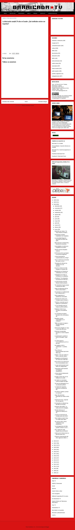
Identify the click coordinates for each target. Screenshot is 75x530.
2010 (55, 468)
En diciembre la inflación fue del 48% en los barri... (61, 404)
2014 (55, 460)
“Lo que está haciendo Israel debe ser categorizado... (61, 366)
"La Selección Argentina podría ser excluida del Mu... (61, 388)
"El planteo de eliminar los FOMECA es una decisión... (61, 265)
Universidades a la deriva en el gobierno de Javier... (61, 247)
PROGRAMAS (21, 13)
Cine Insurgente (56, 493)
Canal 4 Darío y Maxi (57, 491)
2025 (55, 202)
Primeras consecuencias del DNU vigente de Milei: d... (61, 437)
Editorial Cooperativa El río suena (60, 496)
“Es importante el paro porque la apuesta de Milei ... (62, 285)
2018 (55, 451)
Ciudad (53, 43)
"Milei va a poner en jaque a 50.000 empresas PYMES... (61, 324)
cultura (53, 48)
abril (56, 223)
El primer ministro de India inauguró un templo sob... (61, 268)
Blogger (47, 527)
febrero (57, 227)
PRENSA (35, 13)
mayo (56, 221)
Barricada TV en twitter (57, 143)
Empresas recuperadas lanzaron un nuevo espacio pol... (62, 333)
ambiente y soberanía (57, 40)
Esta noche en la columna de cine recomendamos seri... (62, 362)
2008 (55, 472)
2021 (55, 445)
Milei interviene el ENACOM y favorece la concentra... (62, 243)
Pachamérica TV (56, 507)
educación (54, 55)
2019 (55, 449)
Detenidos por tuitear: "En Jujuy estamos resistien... (61, 232)
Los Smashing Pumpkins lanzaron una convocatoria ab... (62, 315)
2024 (55, 204)
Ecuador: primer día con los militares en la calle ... (61, 377)
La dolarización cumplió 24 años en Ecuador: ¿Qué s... (61, 337)
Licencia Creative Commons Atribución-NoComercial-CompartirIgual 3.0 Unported (62, 97)
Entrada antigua (43, 101)
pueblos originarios (56, 73)
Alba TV (54, 481)
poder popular (55, 71)
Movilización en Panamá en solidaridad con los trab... (61, 272)
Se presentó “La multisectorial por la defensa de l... (62, 292)
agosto (56, 214)
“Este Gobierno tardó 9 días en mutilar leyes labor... (61, 419)
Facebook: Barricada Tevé (58, 153)
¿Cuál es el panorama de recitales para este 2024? (61, 415)
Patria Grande (55, 68)
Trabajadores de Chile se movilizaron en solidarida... (62, 275)
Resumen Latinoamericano (58, 512)
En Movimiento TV (56, 498)
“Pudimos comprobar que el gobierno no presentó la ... (61, 303)
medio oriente (55, 63)
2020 (55, 447)
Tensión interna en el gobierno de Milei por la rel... (61, 411)
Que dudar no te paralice (58, 510)
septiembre (58, 212)
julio (56, 216)
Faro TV (54, 505)
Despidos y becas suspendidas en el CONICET (60, 320)
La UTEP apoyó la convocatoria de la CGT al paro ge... (61, 342)
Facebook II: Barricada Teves (59, 156)
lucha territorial (55, 61)
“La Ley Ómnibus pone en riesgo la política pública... (61, 306)
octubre (57, 210)
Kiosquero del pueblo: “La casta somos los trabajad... (62, 407)
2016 (55, 455)
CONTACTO (42, 13)
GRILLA (29, 13)
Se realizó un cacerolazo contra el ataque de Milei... (62, 380)
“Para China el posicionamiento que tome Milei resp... (61, 351)
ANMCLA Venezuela (57, 483)
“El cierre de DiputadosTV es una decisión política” (62, 384)
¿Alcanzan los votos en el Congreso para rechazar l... (62, 299)
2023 (55, 441)
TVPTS (53, 515)
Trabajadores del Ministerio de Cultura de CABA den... (62, 359)
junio (56, 218)
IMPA (53, 58)
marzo (56, 225)
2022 (55, 443)
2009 (55, 470)
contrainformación (56, 45)
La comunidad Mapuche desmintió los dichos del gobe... (61, 239)
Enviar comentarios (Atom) (28, 105)
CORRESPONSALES (52, 13)
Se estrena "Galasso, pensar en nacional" (62, 392)
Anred (53, 486)
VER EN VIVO (13, 13)
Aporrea (54, 488)
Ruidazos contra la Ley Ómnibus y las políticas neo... (61, 310)
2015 (55, 458)
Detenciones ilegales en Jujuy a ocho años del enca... (62, 328)
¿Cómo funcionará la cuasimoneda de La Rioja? (62, 257)
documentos (55, 53)
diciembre (57, 206)
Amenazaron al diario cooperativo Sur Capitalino (62, 235)
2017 (55, 453)
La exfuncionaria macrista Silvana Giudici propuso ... (61, 282)
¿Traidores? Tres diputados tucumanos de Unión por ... (62, 279)
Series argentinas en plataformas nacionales (61, 296)
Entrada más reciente (8, 101)
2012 (55, 464)
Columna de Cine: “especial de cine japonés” (61, 400)
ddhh (53, 50)
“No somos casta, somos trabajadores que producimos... (61, 423)
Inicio (26, 101)
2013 (55, 462)
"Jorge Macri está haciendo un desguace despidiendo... (61, 370)
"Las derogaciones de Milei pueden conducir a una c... (62, 427)
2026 (55, 200)
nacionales (54, 66)
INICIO (5, 13)
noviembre (57, 208)
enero (56, 229)
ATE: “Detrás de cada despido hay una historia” (61, 430)
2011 (55, 466)
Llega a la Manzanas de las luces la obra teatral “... (61, 289)
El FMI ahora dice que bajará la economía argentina (62, 253)
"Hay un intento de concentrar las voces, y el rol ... (62, 260)
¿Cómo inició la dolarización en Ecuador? (61, 374)
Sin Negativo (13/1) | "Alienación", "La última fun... (61, 347)
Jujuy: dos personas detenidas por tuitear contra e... (62, 396)
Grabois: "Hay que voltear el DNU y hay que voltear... (61, 355)
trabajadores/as (55, 76)
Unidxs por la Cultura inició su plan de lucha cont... (62, 433)
